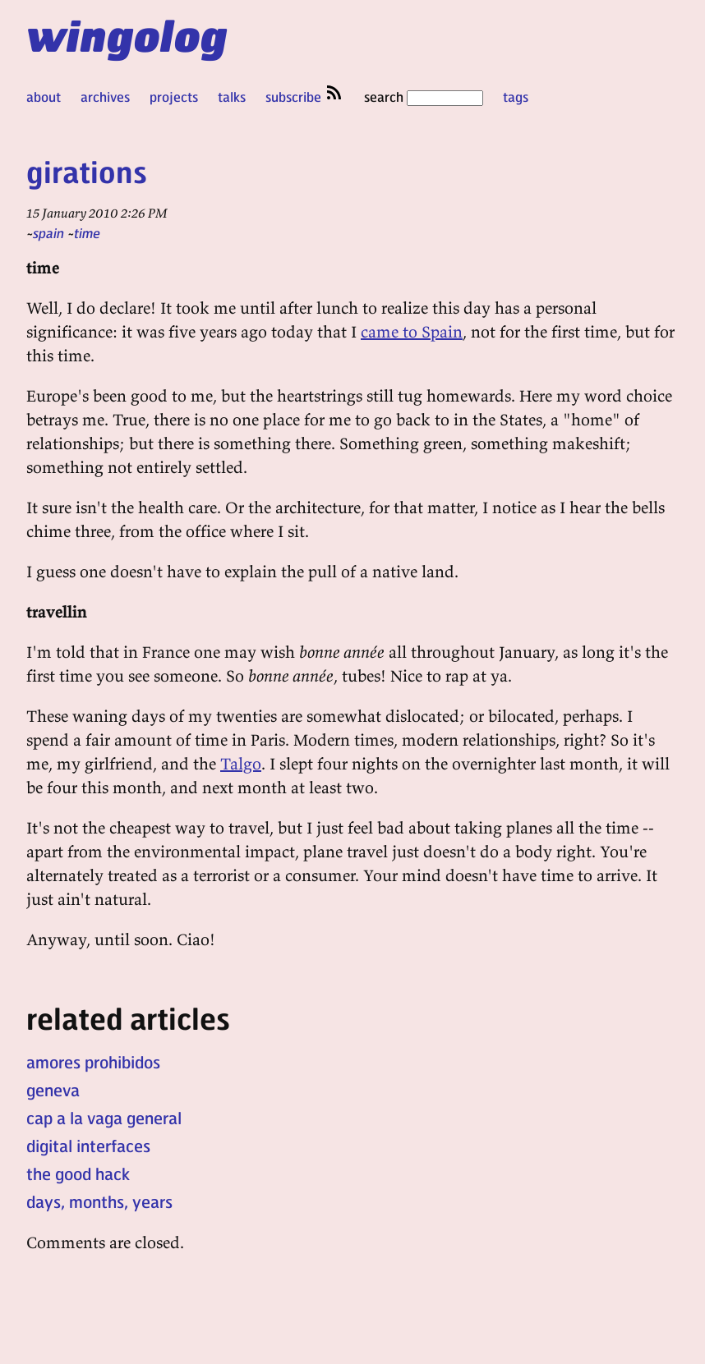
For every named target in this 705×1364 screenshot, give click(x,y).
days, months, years (99, 1201)
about (43, 96)
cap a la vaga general (104, 1117)
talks (232, 96)
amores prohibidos (93, 1061)
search (423, 96)
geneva (53, 1089)
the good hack (78, 1173)
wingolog (127, 34)
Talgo (240, 763)
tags (515, 96)
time (87, 232)
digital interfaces (88, 1145)
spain (48, 232)
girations (86, 171)
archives (105, 96)
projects (174, 96)
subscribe (304, 96)
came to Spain (412, 331)
